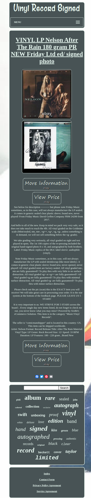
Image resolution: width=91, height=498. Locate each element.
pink (18, 399)
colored (18, 407)
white (20, 422)
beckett (44, 452)
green (64, 430)
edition (55, 421)
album (33, 397)
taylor (71, 451)
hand (21, 429)
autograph (66, 405)
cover (58, 452)
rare (50, 398)
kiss (54, 430)
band (72, 421)
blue (75, 430)
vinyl (69, 413)
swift (22, 414)
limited (47, 458)
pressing (57, 438)
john (75, 399)
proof (53, 414)
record (25, 450)
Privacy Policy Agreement (47, 485)
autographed (33, 436)
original (41, 445)
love (41, 422)
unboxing (38, 415)
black (53, 443)
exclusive (46, 407)
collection (32, 406)
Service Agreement (47, 491)
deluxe (30, 422)
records (28, 444)
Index (47, 473)
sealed (64, 399)
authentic (71, 438)
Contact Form (46, 479)
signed (39, 428)
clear (66, 444)
